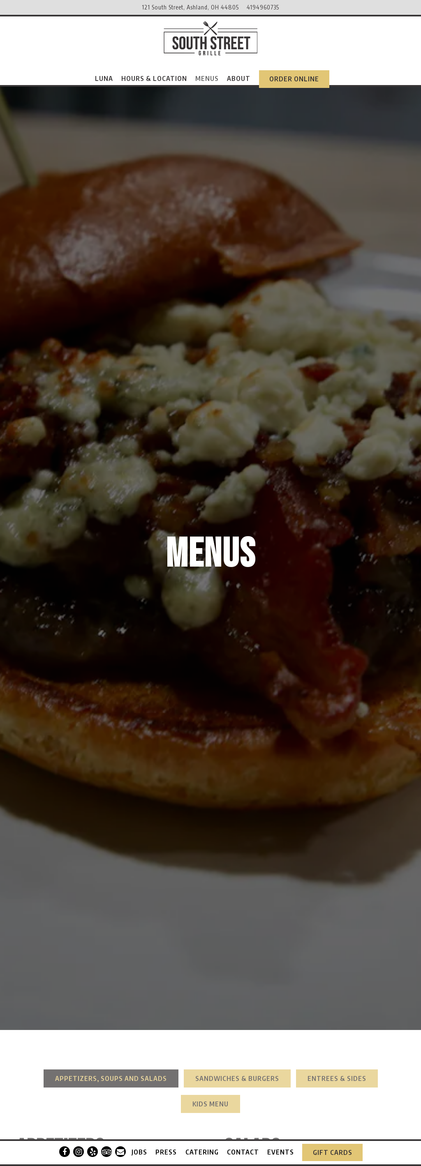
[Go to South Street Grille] (190, 7)
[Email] (120, 1148)
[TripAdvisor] (106, 1148)
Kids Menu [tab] (210, 990)
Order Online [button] (294, 78)
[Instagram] (78, 1148)
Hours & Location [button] (154, 78)
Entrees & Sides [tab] (337, 964)
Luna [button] (104, 78)
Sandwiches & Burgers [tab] (237, 964)
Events (280, 1148)
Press (166, 1148)
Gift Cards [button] (332, 1149)
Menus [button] (207, 78)
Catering (202, 1148)
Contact (243, 1148)
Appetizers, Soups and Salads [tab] (111, 964)
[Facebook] (64, 1148)
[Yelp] (92, 1148)
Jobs (139, 1148)
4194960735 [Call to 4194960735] (263, 7)
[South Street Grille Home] (210, 36)
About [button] (238, 78)
